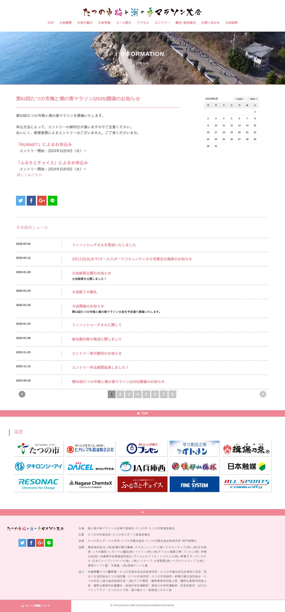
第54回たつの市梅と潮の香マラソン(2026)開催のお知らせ (118, 382)
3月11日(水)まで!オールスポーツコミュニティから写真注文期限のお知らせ (132, 259)
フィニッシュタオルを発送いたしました (104, 245)
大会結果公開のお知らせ (91, 273)
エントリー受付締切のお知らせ (97, 353)
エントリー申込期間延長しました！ (100, 367)
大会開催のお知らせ (88, 306)
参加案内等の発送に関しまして (97, 339)
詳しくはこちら (29, 175)
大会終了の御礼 (84, 292)
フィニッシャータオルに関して (97, 325)
